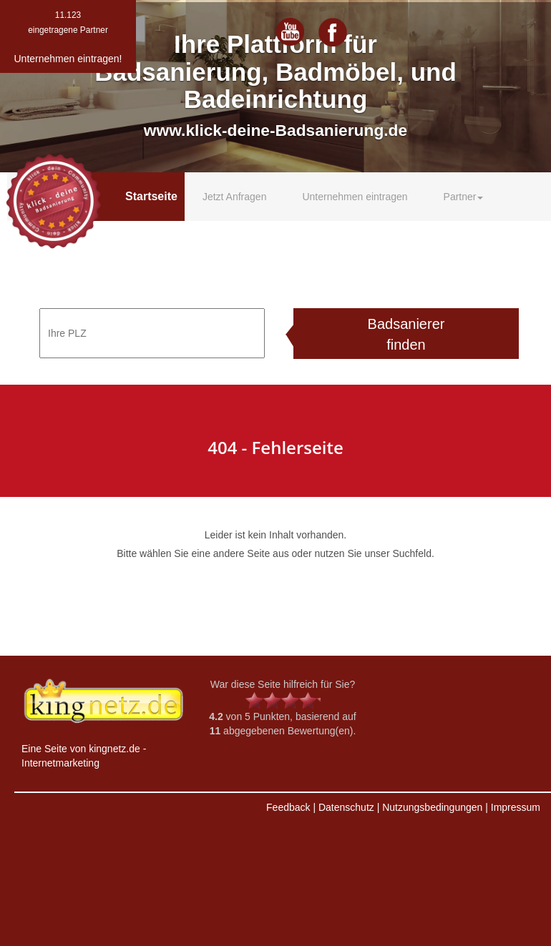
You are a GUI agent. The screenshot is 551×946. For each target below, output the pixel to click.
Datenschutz (346, 807)
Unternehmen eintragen (354, 196)
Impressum (515, 807)
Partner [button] (464, 196)
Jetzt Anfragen (235, 196)
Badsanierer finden (406, 334)
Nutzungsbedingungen (432, 807)
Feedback (288, 807)
